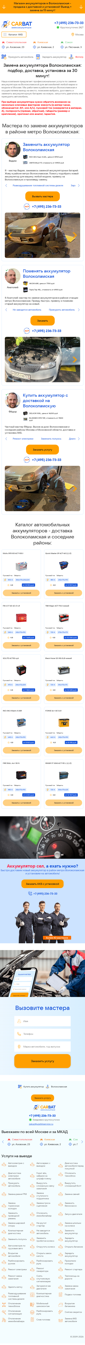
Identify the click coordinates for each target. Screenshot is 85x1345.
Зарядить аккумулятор (51, 56)
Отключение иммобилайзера (13, 1320)
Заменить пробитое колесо (42, 1239)
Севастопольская (16, 42)
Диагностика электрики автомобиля (11, 1176)
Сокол (68, 42)
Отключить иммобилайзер (41, 1214)
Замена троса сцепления (40, 1204)
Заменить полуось (51, 438)
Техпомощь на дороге (68, 1277)
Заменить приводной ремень (10, 1216)
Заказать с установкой (21, 593)
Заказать (42, 320)
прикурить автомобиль (15, 96)
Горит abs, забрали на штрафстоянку (40, 1176)
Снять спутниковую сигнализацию (40, 1279)
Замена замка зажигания (68, 1287)
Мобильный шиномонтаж (40, 1305)
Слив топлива (40, 1319)
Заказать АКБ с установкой (42, 883)
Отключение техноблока (11, 1305)
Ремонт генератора (39, 1269)
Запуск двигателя (70, 1214)
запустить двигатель (66, 93)
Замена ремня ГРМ (14, 1194)
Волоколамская (56, 1086)
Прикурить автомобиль (17, 56)
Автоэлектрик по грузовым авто (13, 1247)
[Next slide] (78, 185)
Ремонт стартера (70, 1269)
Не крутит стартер (38, 1224)
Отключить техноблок (67, 1174)
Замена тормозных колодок (10, 1206)
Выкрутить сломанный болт (69, 1184)
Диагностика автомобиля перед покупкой (70, 1166)
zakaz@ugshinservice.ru (41, 1124)
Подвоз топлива (69, 1294)
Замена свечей (68, 1194)
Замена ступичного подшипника (39, 1196)
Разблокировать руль (41, 1262)
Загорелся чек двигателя (40, 1287)
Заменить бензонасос (67, 1204)
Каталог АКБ (16, 34)
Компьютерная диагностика (12, 1232)
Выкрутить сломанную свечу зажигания (42, 1186)
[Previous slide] (6, 185)
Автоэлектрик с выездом (13, 1164)
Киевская (43, 42)
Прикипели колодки (67, 1262)
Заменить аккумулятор (68, 1232)
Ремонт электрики (23, 438)
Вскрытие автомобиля (11, 1254)
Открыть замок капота (41, 1254)
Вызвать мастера (42, 196)
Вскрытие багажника (66, 1305)
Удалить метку (12, 1287)
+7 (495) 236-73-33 (68, 23)
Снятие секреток (70, 1312)
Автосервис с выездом (40, 1164)
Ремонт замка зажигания (12, 1277)
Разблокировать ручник (13, 1262)
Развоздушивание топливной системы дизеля (38, 185)
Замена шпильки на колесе (69, 1224)
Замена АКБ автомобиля (67, 1320)
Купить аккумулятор (31, 1086)
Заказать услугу (42, 449)
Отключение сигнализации (12, 1312)
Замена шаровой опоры (13, 1224)
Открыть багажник (70, 1246)
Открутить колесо (42, 1246)
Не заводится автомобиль (27, 309)
